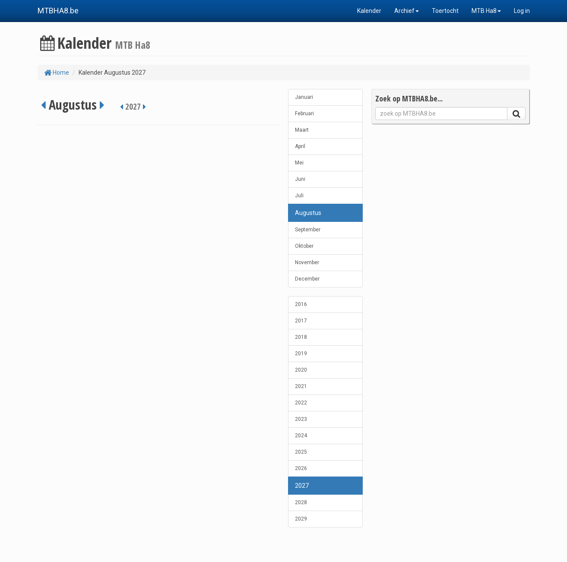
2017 (301, 321)
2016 (301, 304)
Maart (302, 130)
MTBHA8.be (58, 10)
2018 (301, 337)
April (300, 146)
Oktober (304, 246)
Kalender (369, 10)
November (307, 262)
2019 (301, 353)
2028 (301, 502)
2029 (301, 519)
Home (56, 72)
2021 (301, 386)
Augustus (308, 212)
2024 (301, 436)
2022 (301, 403)
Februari (304, 114)
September (307, 230)
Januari (304, 97)
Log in (522, 10)
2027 (302, 485)
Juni (300, 179)
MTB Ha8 (486, 10)
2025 (301, 452)
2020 (301, 370)
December (307, 279)
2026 (301, 468)
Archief (406, 10)
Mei (299, 163)
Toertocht (445, 10)
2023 (301, 419)
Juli (299, 196)
